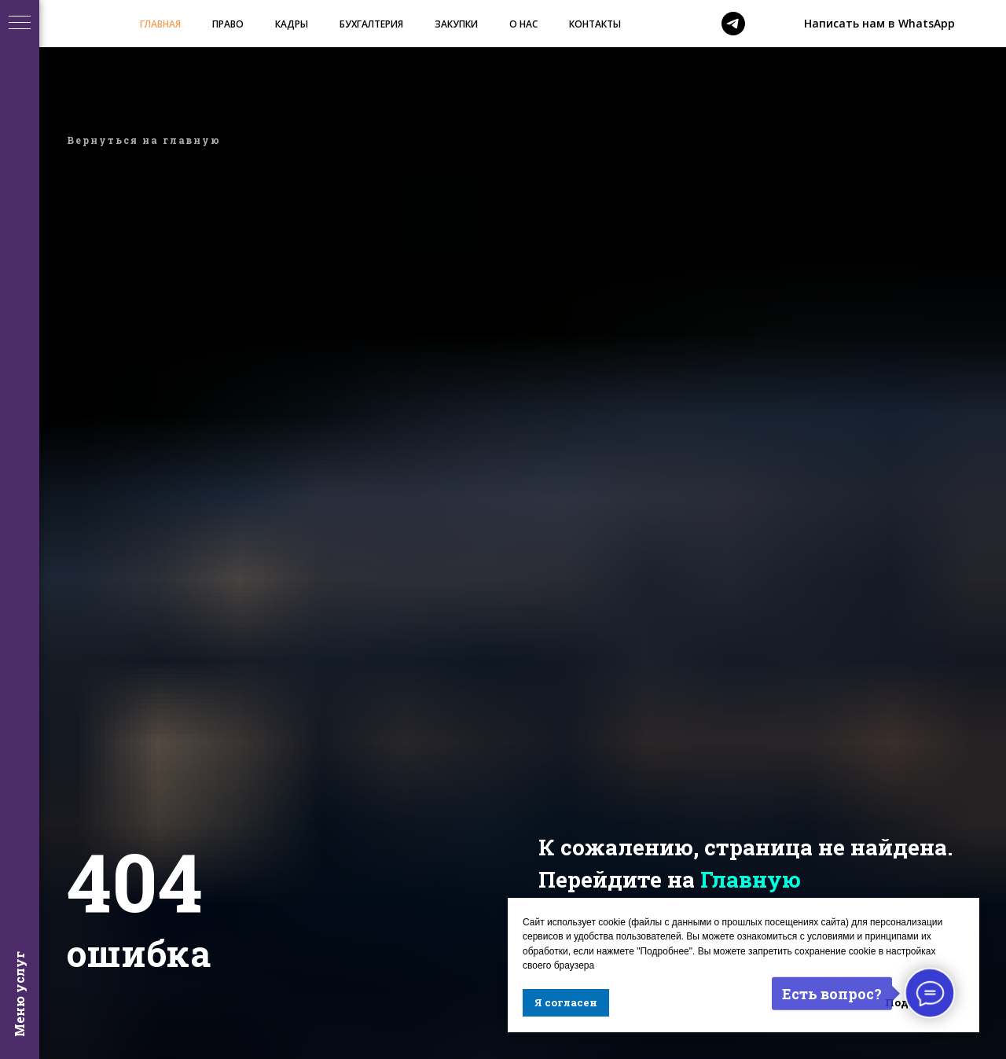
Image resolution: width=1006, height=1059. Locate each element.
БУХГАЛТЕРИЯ (371, 24)
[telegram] (733, 23)
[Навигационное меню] (20, 23)
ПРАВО (228, 24)
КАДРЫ (291, 24)
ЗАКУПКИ (456, 24)
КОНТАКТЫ (595, 24)
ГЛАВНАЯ (160, 24)
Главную (750, 879)
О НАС (523, 24)
